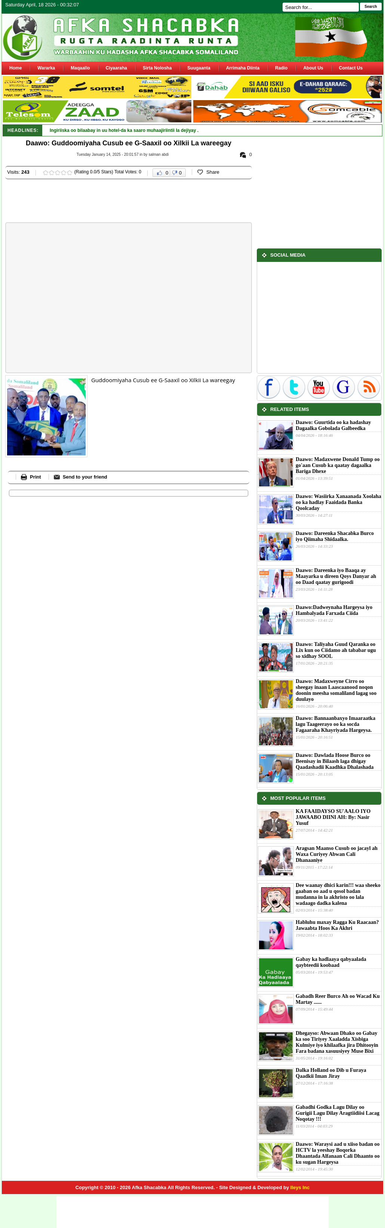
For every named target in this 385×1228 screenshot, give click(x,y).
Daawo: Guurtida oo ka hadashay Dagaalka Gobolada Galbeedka (333, 425)
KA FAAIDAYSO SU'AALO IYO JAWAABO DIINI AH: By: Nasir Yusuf (333, 817)
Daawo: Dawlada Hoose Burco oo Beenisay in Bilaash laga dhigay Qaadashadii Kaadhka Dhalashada (335, 761)
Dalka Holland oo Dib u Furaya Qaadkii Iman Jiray (331, 1073)
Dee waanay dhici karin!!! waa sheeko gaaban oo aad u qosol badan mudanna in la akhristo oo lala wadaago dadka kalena (338, 894)
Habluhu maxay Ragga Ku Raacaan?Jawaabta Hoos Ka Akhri (337, 925)
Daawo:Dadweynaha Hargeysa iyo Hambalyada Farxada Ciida (334, 610)
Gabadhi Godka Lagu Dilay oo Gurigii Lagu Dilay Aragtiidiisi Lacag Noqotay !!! (337, 1113)
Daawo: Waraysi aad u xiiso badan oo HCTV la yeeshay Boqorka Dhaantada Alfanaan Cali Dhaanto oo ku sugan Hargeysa (338, 1153)
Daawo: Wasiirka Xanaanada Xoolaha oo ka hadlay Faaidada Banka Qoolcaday (338, 502)
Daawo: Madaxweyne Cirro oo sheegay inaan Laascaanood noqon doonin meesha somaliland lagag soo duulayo (336, 690)
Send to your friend (85, 477)
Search (370, 6)
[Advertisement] (141, 202)
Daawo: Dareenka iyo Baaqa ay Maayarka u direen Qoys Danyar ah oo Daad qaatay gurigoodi (336, 576)
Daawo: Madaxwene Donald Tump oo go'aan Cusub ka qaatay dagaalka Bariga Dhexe (338, 465)
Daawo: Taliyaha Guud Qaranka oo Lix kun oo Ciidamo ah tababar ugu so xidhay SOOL (336, 650)
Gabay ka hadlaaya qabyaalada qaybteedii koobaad (331, 962)
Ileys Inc (299, 1187)
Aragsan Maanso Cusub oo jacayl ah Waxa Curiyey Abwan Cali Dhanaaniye (337, 854)
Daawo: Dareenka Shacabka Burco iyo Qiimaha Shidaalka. (335, 536)
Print (35, 477)
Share (212, 172)
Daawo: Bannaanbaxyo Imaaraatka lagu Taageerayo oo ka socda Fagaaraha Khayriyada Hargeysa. (335, 724)
